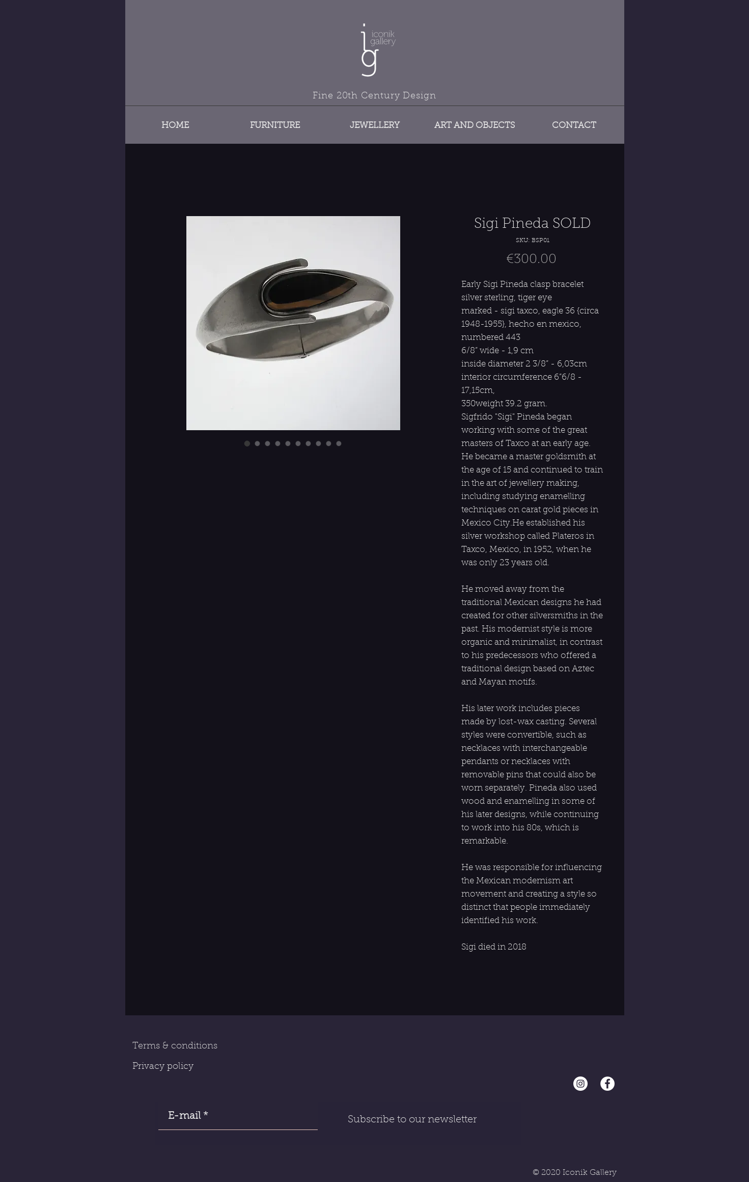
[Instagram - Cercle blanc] (580, 1083)
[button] (275, 121)
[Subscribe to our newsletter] (412, 1120)
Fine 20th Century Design (374, 96)
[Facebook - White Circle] (607, 1083)
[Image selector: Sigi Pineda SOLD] (247, 443)
